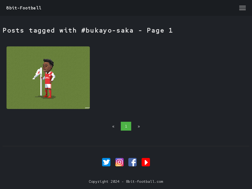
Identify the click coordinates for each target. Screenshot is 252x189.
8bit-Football (23, 8)
